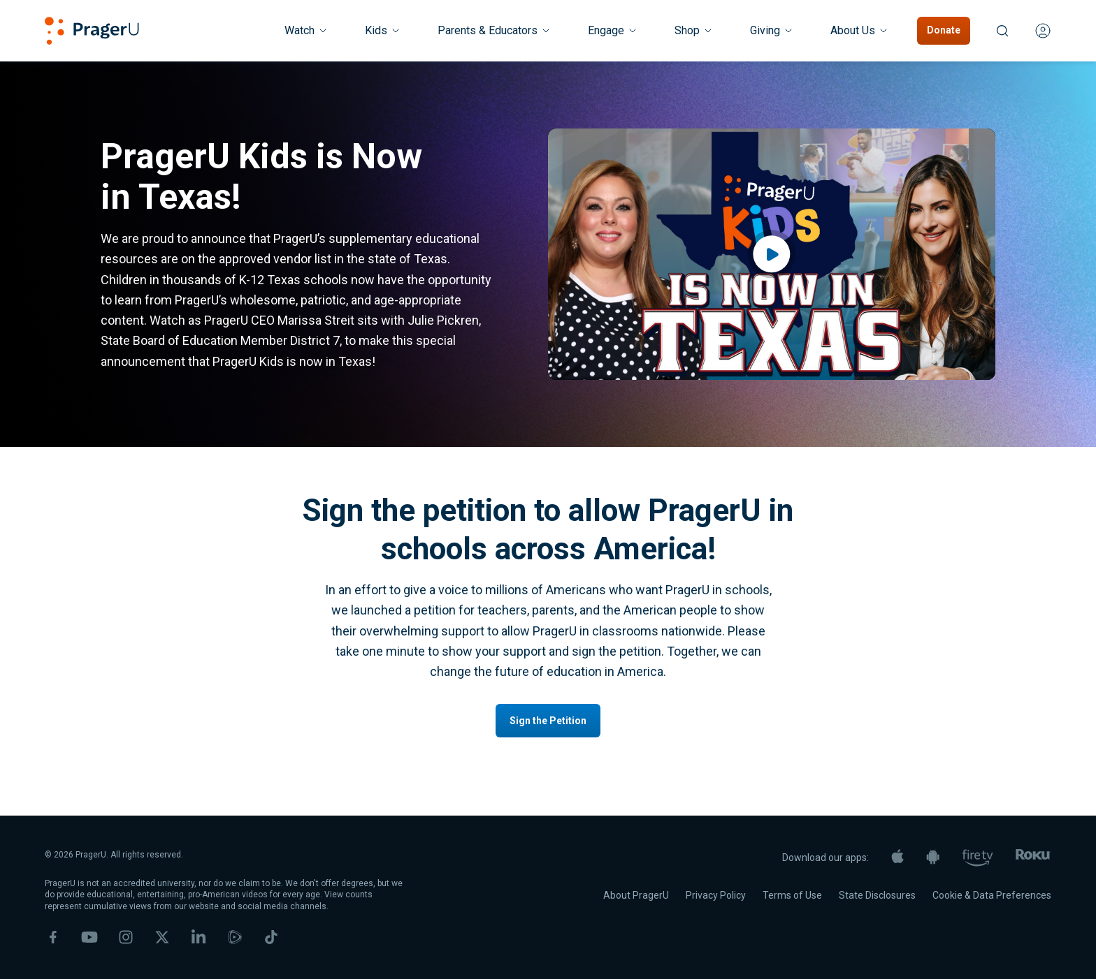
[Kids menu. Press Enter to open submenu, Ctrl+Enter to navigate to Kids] (383, 30)
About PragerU (636, 895)
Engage (613, 30)
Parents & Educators (494, 30)
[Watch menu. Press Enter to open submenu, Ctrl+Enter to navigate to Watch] (306, 30)
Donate (943, 30)
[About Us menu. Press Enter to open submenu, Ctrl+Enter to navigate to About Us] (859, 30)
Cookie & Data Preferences (991, 895)
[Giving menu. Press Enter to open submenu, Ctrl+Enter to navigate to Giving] (772, 30)
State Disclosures (877, 895)
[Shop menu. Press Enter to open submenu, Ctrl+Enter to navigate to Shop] (694, 30)
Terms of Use (792, 895)
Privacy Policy (716, 895)
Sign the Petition (548, 720)
